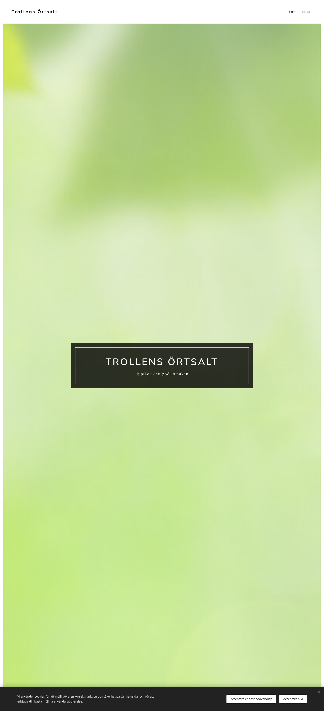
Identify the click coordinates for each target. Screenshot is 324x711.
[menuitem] (294, 12)
